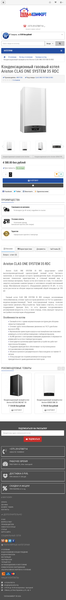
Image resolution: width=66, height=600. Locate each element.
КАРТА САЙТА (6, 532)
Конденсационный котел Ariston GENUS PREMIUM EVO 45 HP (50, 157)
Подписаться (33, 439)
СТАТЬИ (4, 529)
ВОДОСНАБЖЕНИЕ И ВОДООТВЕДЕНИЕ (14, 552)
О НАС (3, 519)
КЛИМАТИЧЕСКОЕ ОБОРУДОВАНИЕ (13, 567)
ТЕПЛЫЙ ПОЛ (6, 562)
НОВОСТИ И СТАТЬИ (8, 527)
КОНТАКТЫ (5, 510)
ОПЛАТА (4, 502)
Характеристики (24, 249)
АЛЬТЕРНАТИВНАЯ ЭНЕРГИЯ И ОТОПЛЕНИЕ (16, 570)
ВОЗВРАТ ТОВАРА (7, 507)
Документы (41, 249)
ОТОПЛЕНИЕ (5, 549)
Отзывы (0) (55, 249)
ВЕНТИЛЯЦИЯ (6, 557)
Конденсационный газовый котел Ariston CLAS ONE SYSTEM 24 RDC (18, 157)
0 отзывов (16, 80)
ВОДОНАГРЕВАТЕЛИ (8, 554)
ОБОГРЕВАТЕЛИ (6, 560)
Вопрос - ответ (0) (10, 255)
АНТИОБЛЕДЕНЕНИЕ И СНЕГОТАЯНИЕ (14, 565)
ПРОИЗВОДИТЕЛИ (7, 524)
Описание (8, 249)
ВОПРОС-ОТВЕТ (6, 522)
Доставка (4, 504)
